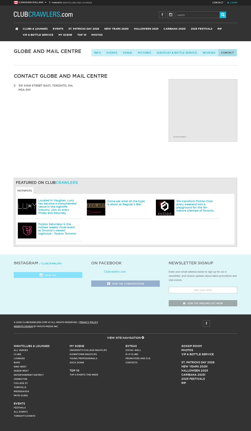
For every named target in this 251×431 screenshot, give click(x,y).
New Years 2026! (116, 29)
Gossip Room (191, 346)
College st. (21, 383)
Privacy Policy (88, 322)
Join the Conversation (125, 284)
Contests (131, 362)
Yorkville (20, 387)
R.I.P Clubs (132, 354)
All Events (21, 412)
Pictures (144, 52)
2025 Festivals (201, 29)
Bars (17, 362)
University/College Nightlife (88, 350)
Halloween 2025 (146, 29)
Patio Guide (21, 395)
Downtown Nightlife (83, 354)
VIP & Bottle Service (38, 35)
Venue (127, 52)
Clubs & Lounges (35, 29)
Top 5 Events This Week (84, 374)
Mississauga (21, 391)
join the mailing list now (203, 303)
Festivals (20, 407)
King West (20, 366)
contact (227, 52)
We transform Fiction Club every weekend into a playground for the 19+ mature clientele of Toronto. (195, 206)
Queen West (21, 371)
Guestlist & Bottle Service (177, 52)
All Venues (21, 350)
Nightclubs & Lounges (32, 346)
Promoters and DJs (138, 358)
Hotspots (24, 190)
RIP (219, 29)
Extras (131, 346)
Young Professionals (83, 358)
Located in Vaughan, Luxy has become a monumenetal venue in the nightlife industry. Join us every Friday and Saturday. (57, 207)
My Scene (65, 35)
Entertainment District (29, 375)
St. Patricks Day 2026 (83, 29)
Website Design (23, 326)
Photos (97, 35)
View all (48, 275)
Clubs (17, 354)
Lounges (19, 358)
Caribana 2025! (175, 29)
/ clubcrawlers (50, 263)
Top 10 (81, 35)
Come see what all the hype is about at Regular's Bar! (126, 203)
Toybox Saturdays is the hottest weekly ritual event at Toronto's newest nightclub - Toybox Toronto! (57, 229)
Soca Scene (77, 362)
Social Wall (133, 350)
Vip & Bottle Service (197, 354)
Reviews (209, 52)
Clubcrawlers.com (115, 271)
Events (58, 29)
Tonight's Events (24, 416)
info (97, 52)
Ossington (20, 379)
